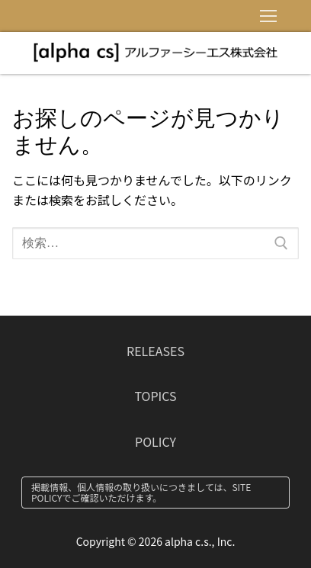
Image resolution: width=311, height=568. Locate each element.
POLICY (155, 441)
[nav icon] (268, 16)
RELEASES (155, 351)
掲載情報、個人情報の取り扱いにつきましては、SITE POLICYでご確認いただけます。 (141, 492)
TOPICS (155, 396)
